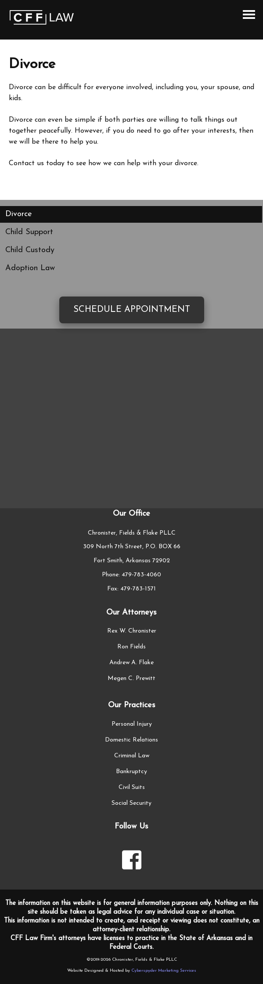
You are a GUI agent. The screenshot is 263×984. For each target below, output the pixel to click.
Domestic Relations (131, 740)
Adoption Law (30, 268)
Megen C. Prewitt (131, 678)
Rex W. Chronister (131, 631)
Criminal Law (131, 755)
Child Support (29, 232)
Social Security (131, 803)
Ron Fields (131, 647)
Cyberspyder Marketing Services (163, 970)
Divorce (18, 214)
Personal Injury (132, 724)
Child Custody (29, 250)
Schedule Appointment (131, 309)
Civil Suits (132, 787)
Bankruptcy (131, 771)
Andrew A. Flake (131, 662)
